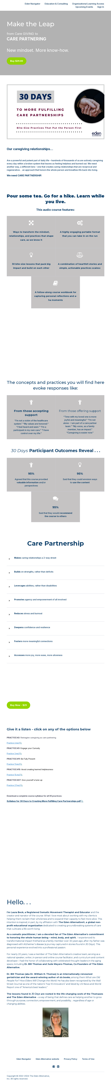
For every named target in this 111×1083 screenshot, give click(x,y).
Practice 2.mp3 (13, 743)
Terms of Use (88, 1059)
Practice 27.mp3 (14, 785)
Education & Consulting (57, 3)
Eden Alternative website (47, 1059)
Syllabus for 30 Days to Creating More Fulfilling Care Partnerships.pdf (44, 801)
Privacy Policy (70, 1059)
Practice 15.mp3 (13, 774)
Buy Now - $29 (18, 705)
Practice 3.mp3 (13, 753)
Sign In (100, 7)
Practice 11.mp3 (13, 764)
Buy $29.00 (16, 61)
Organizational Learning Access (88, 3)
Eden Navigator (34, 3)
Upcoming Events (84, 7)
